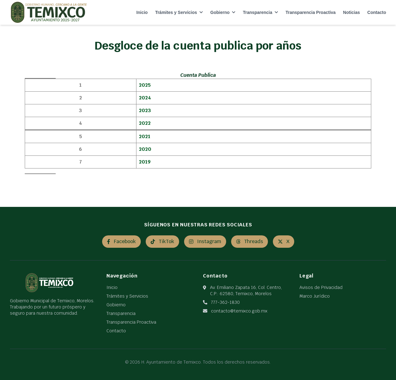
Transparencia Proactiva (311, 12)
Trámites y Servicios (179, 12)
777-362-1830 (225, 302)
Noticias (351, 12)
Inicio (142, 12)
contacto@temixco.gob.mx (239, 311)
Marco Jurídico (314, 296)
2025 (145, 85)
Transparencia (260, 12)
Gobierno (222, 12)
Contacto (376, 12)
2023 (145, 110)
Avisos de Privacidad (320, 287)
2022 (145, 123)
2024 (145, 97)
